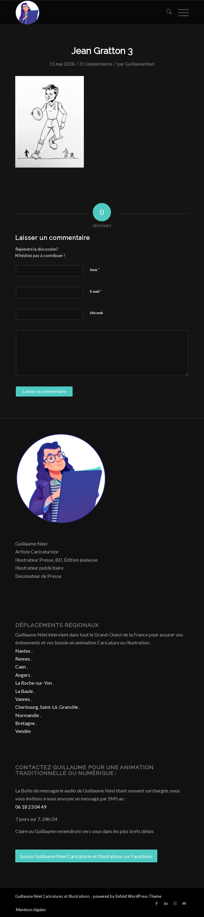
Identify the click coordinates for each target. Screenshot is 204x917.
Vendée (23, 731)
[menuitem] (166, 12)
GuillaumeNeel (140, 64)
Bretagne (25, 723)
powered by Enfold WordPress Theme (127, 896)
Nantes (22, 651)
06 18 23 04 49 (30, 807)
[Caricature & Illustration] (84, 12)
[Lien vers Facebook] (156, 903)
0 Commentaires (96, 64)
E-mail (96, 291)
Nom (94, 269)
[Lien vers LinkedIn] (165, 903)
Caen (20, 666)
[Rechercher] (166, 12)
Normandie (27, 715)
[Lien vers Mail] (184, 903)
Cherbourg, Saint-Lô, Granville (46, 707)
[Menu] (180, 12)
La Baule (24, 691)
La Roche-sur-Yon (33, 683)
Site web (96, 313)
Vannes (22, 699)
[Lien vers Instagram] (175, 903)
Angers (22, 675)
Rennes (22, 658)
